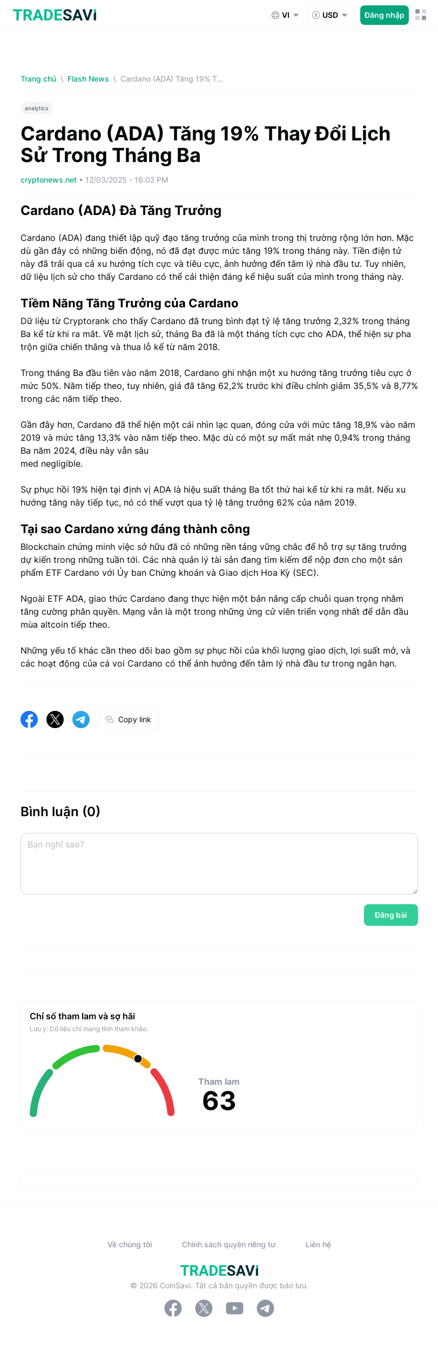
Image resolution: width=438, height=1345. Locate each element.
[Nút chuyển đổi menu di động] (421, 15)
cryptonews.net (50, 179)
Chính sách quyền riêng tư (228, 1244)
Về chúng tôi (129, 1244)
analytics (36, 108)
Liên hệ (318, 1244)
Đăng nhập (385, 14)
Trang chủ (38, 78)
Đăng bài (391, 914)
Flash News (88, 78)
